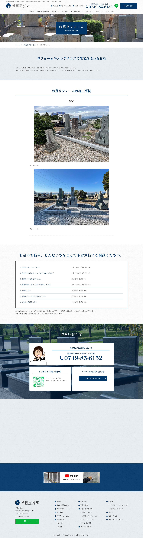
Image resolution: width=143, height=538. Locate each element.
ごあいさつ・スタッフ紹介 (119, 505)
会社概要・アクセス (116, 509)
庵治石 (60, 523)
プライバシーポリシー (115, 519)
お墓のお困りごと (66, 6)
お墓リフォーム (87, 512)
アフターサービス (77, 11)
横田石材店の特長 (43, 11)
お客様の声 (55, 11)
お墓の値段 (110, 11)
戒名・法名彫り (87, 523)
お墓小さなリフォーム (89, 516)
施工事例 (65, 11)
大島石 (60, 527)
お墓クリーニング (88, 519)
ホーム (31, 11)
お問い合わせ (130, 6)
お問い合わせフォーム (92, 378)
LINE (27, 521)
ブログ (110, 512)
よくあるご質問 (78, 6)
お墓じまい (99, 11)
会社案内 (55, 6)
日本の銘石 (89, 11)
